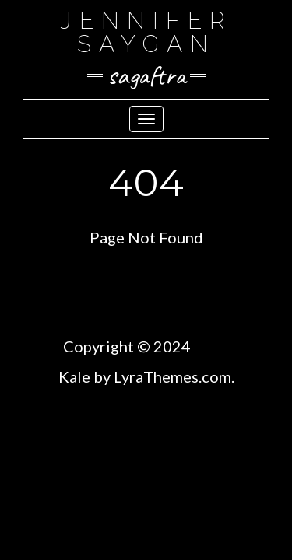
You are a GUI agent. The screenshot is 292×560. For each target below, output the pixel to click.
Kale (74, 376)
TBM (211, 346)
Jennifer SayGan (146, 32)
